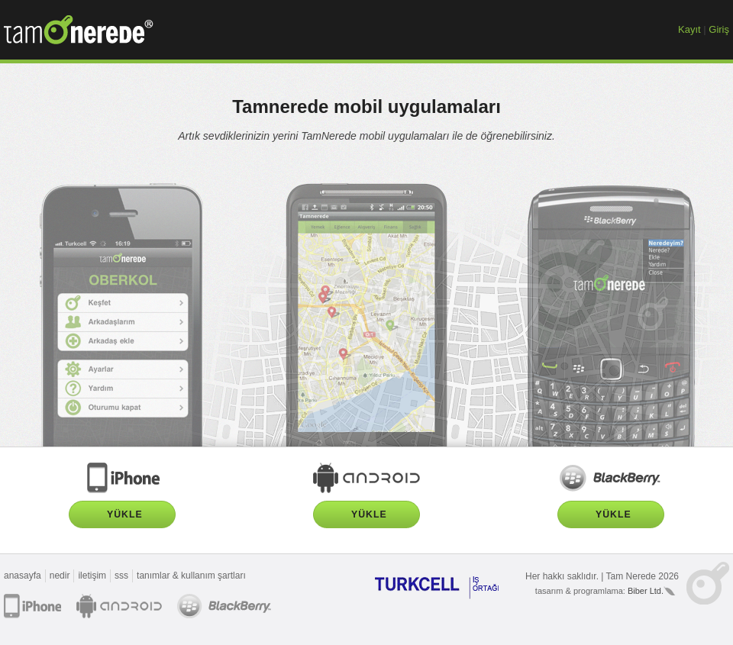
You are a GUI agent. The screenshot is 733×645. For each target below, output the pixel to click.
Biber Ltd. (646, 590)
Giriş (719, 29)
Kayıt (689, 29)
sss (121, 575)
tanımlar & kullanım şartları (191, 575)
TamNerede (78, 29)
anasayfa (22, 575)
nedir (60, 575)
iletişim (92, 575)
